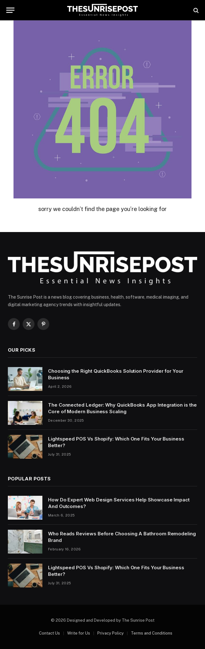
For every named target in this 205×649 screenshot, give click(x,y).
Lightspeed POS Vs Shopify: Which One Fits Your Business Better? (116, 442)
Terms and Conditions (151, 633)
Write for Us (78, 633)
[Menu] (10, 10)
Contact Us (49, 633)
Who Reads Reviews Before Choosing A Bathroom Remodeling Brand (122, 537)
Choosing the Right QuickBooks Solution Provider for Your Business (115, 374)
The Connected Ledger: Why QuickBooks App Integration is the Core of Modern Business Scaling (122, 408)
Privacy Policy (110, 633)
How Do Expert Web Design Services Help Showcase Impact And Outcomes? (119, 503)
